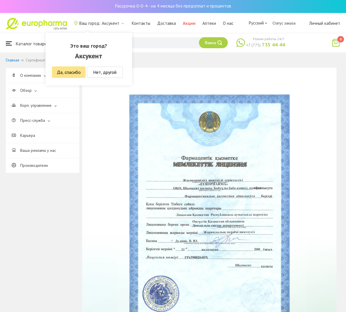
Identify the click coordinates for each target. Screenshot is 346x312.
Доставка (166, 23)
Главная (12, 60)
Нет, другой (104, 72)
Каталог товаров (28, 43)
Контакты (141, 23)
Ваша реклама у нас (34, 150)
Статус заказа (284, 23)
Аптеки (209, 23)
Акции (189, 23)
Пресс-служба (31, 120)
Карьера (23, 135)
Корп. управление (34, 105)
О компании (29, 75)
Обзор (24, 90)
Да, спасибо (69, 72)
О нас (228, 23)
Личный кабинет (324, 23)
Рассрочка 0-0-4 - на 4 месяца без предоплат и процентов (173, 6)
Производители (30, 165)
